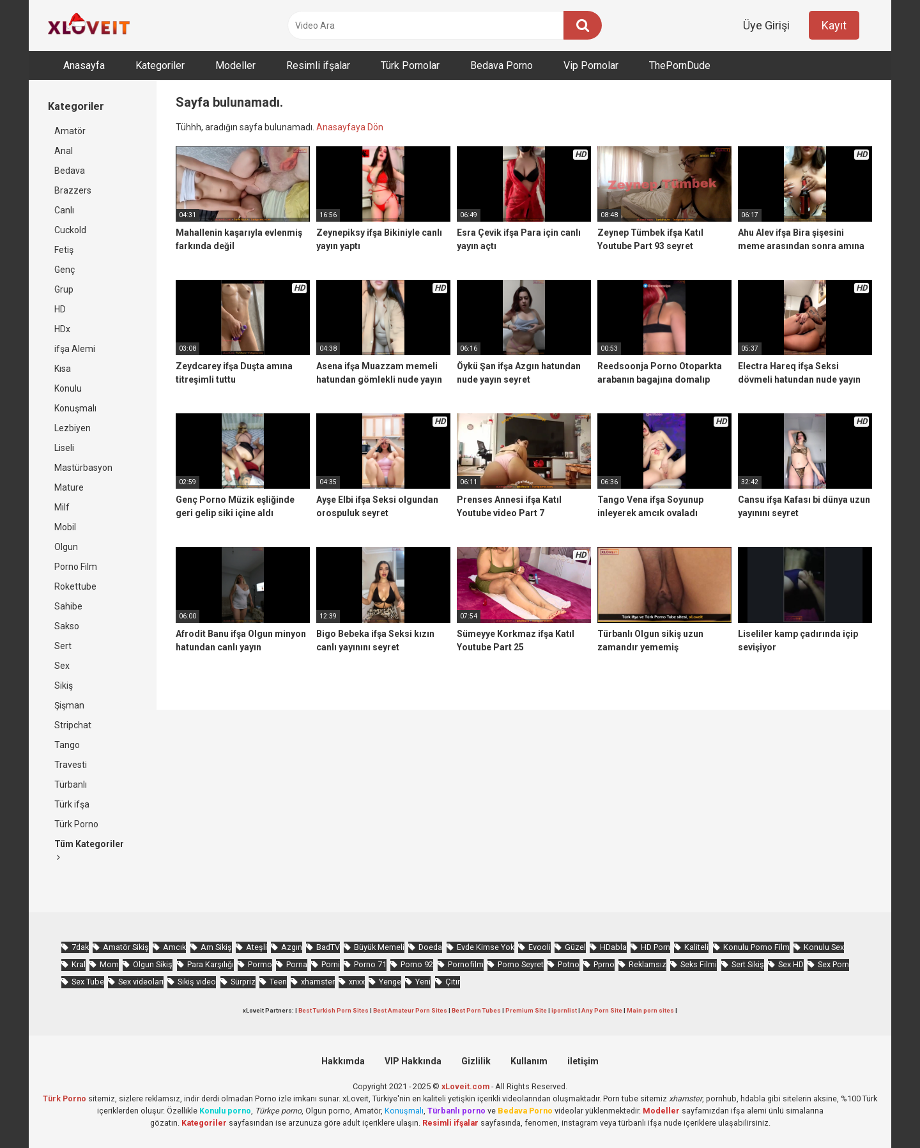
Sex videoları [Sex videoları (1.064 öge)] (141, 981)
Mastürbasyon (83, 468)
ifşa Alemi (74, 349)
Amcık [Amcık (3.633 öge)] (174, 947)
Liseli (64, 448)
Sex (62, 666)
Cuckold (70, 230)
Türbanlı (70, 784)
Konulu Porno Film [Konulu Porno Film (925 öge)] (756, 947)
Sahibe (68, 606)
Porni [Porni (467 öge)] (330, 964)
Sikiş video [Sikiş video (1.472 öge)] (197, 981)
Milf (62, 507)
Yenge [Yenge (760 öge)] (390, 981)
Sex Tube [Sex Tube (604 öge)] (88, 981)
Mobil (65, 527)
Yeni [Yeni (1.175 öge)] (423, 981)
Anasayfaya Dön (349, 127)
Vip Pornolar (591, 65)
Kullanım (529, 1061)
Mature (69, 487)
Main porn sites (650, 1010)
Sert (63, 646)
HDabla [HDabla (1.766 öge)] (613, 947)
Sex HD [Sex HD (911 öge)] (791, 964)
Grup (63, 289)
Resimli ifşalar (318, 65)
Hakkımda (343, 1061)
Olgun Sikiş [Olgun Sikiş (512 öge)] (152, 964)
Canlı (64, 210)
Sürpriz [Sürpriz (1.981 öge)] (243, 981)
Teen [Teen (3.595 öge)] (278, 981)
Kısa (62, 369)
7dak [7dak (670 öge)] (80, 947)
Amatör (70, 131)
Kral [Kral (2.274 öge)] (79, 964)
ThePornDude (679, 65)
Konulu (68, 388)
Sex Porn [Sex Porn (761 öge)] (833, 964)
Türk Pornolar (410, 65)
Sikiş (63, 685)
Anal (63, 151)
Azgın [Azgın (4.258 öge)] (291, 947)
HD (60, 309)
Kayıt (834, 25)
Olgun (66, 547)
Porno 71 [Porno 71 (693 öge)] (370, 964)
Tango (67, 745)
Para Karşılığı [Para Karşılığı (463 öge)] (210, 964)
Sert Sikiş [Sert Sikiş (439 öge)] (748, 964)
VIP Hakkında (413, 1061)
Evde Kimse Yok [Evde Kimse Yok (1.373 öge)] (485, 947)
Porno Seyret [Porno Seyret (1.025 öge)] (521, 964)
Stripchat (72, 725)
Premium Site (526, 1010)
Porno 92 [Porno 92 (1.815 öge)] (417, 964)
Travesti (70, 765)
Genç (64, 269)
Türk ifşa (71, 804)
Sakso (66, 626)
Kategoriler (160, 65)
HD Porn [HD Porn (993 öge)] (655, 947)
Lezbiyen (72, 428)
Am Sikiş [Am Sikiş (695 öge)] (216, 947)
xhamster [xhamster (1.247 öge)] (318, 981)
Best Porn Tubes (476, 1010)
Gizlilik (476, 1061)
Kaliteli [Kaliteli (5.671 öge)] (696, 947)
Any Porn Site (601, 1010)
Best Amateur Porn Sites (410, 1010)
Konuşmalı (75, 408)
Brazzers (72, 190)
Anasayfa (84, 65)
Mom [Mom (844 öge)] (109, 964)
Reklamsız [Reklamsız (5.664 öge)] (647, 964)
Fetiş (63, 250)
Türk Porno (76, 824)
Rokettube (75, 586)
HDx (62, 329)
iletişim (583, 1061)
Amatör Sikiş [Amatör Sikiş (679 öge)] (126, 947)
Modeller (235, 65)
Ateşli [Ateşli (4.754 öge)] (256, 947)
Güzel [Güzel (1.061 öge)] (575, 947)
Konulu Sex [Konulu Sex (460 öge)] (824, 947)
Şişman (69, 705)
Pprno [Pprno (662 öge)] (604, 964)
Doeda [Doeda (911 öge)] (430, 947)
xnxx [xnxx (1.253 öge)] (357, 981)
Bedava (69, 170)
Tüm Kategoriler (89, 850)
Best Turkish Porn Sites (333, 1010)
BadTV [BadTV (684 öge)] (328, 947)
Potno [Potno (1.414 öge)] (568, 964)
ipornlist (564, 1010)
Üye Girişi (766, 25)
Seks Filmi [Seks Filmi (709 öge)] (698, 964)
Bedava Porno (501, 65)
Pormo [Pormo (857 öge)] (260, 964)
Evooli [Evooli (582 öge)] (539, 947)
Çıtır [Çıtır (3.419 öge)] (452, 981)
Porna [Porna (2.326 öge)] (296, 964)
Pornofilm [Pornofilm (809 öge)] (466, 964)
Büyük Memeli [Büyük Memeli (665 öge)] (379, 947)
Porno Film (75, 567)
